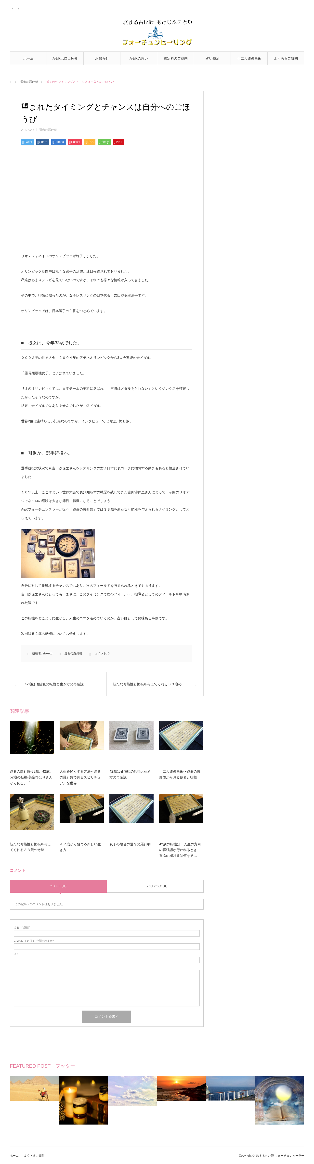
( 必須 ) (22, 927)
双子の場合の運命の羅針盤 (130, 844)
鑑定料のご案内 (176, 58)
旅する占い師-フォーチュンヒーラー (280, 1155)
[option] (34, 1100)
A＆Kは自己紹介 (65, 58)
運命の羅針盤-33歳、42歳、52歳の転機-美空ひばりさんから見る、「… (31, 777)
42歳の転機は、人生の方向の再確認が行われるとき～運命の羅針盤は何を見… (180, 850)
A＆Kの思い (139, 58)
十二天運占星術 (249, 58)
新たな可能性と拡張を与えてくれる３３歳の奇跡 (30, 847)
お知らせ (102, 58)
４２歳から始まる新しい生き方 (80, 847)
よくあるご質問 (286, 58)
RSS (19, 8)
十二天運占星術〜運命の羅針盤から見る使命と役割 (179, 774)
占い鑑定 (212, 58)
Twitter (13, 8)
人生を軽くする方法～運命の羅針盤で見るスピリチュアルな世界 (80, 777)
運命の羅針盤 (29, 82)
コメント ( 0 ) (58, 886)
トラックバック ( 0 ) (155, 886)
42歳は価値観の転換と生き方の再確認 (130, 774)
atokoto (47, 653)
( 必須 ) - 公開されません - (35, 940)
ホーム (28, 58)
